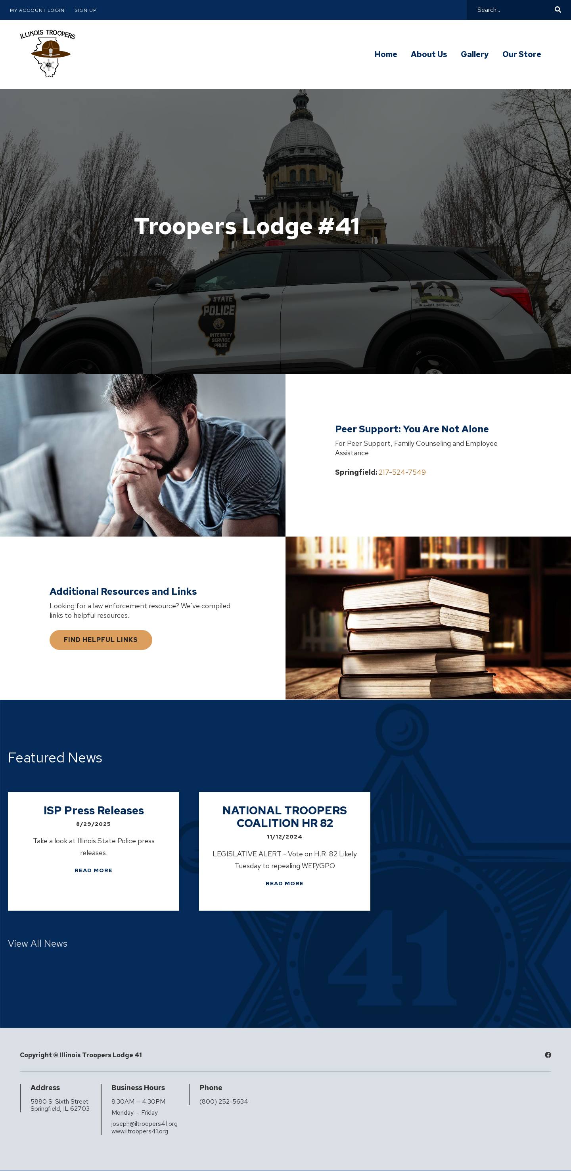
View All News (37, 943)
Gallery (475, 54)
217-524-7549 (402, 472)
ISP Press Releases (94, 810)
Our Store (521, 54)
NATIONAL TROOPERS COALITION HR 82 (284, 817)
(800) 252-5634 (223, 1101)
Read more (94, 870)
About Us (429, 54)
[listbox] (285, 853)
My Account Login (37, 10)
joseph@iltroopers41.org (144, 1123)
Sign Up (86, 10)
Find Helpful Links (101, 640)
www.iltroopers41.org (139, 1131)
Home (386, 54)
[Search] (515, 10)
